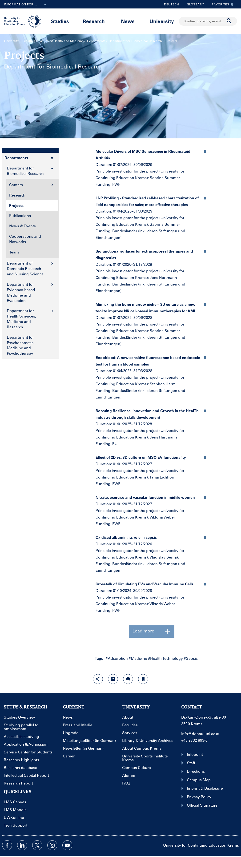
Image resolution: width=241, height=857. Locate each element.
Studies (60, 21)
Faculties (28, 41)
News (128, 21)
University (161, 21)
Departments (96, 41)
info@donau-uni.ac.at (200, 733)
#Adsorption (117, 658)
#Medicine (138, 658)
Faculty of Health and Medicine (61, 41)
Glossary (193, 4)
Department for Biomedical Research (135, 41)
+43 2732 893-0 (194, 740)
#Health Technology (165, 658)
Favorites (221, 4)
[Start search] (229, 21)
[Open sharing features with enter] (98, 679)
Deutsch (171, 4)
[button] (205, 151)
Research (94, 21)
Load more (152, 631)
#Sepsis (191, 658)
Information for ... (26, 5)
